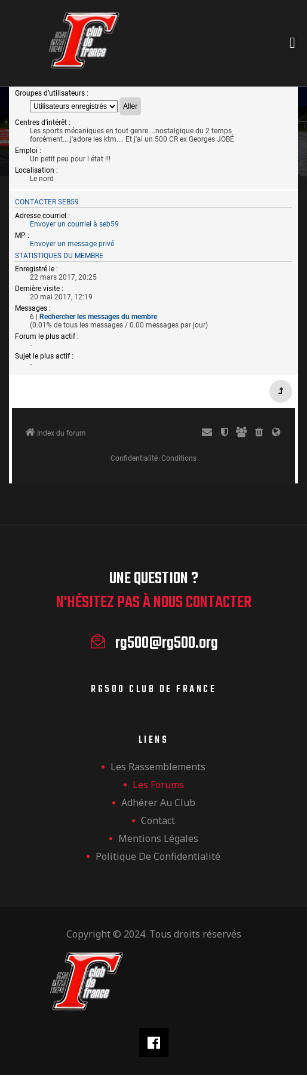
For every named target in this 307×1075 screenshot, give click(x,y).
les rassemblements (157, 766)
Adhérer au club (158, 802)
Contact (158, 820)
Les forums (158, 784)
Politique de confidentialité (158, 856)
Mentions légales (158, 838)
